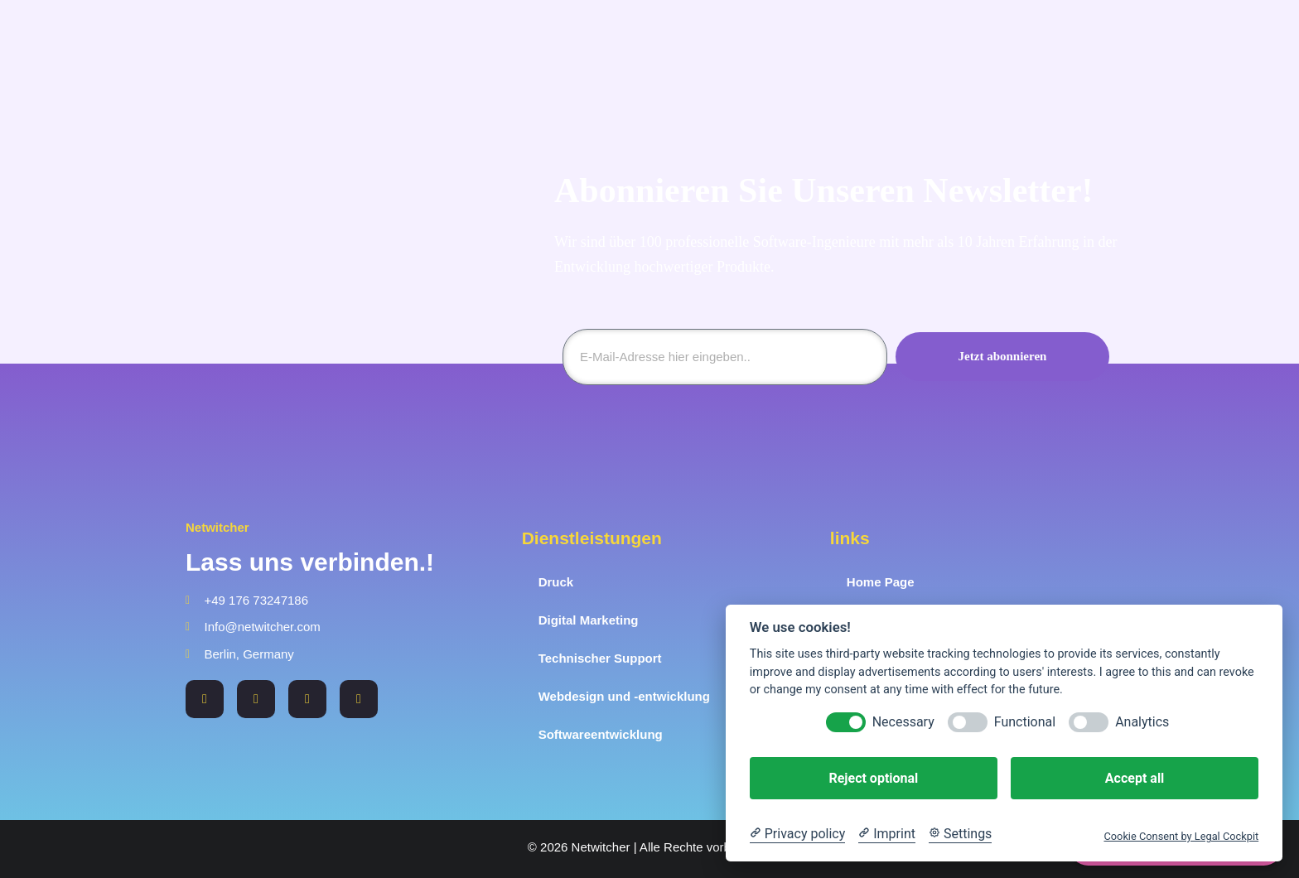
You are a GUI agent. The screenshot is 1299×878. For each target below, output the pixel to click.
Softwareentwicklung (600, 734)
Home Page (881, 582)
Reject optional (873, 778)
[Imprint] (886, 834)
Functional (1024, 722)
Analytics (1142, 722)
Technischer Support (600, 658)
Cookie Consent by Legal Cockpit (1180, 836)
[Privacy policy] (797, 834)
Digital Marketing (588, 620)
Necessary (903, 722)
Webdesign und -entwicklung (624, 696)
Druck (556, 582)
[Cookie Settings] (960, 834)
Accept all (1134, 778)
